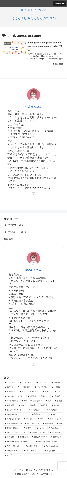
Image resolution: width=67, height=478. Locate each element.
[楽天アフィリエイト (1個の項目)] (15, 410)
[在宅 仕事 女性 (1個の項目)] (14, 446)
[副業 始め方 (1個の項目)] (55, 433)
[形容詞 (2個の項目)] (58, 401)
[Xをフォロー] (33, 194)
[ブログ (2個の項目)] (23, 405)
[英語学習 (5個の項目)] (10, 387)
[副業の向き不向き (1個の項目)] (40, 437)
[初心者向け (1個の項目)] (40, 415)
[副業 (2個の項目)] (34, 405)
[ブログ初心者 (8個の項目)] (27, 383)
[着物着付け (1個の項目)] (48, 424)
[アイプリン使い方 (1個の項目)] (13, 419)
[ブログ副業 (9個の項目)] (11, 383)
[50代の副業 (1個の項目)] (36, 410)
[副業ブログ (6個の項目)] (42, 383)
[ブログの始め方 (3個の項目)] (12, 401)
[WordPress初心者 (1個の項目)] (52, 446)
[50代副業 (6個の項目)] (56, 383)
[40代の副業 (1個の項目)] (54, 410)
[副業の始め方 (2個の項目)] (36, 401)
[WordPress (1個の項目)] (55, 428)
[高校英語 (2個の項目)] (57, 405)
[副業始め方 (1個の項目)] (23, 437)
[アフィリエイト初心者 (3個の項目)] (30, 392)
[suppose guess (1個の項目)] (55, 419)
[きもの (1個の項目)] (56, 415)
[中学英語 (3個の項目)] (57, 396)
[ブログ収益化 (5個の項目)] (42, 387)
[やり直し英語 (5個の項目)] (25, 387)
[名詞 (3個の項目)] (58, 392)
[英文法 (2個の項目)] (44, 405)
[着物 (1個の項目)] (59, 424)
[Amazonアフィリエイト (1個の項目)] (17, 415)
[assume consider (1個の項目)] (32, 424)
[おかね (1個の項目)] (41, 428)
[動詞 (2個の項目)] (49, 401)
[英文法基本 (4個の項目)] (11, 392)
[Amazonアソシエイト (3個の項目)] (15, 396)
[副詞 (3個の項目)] (45, 396)
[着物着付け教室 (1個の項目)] (13, 428)
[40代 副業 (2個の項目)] (10, 405)
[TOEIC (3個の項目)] (47, 392)
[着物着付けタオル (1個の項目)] (38, 433)
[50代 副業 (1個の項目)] (10, 437)
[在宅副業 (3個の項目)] (33, 396)
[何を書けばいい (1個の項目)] (53, 451)
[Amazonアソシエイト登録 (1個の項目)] (49, 442)
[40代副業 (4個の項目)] (56, 387)
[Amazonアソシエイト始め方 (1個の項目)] (19, 442)
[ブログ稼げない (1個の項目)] (33, 451)
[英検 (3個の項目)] (24, 401)
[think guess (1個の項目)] (30, 419)
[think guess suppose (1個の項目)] (13, 424)
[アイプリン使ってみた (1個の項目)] (33, 455)
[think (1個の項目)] (41, 419)
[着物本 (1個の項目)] (29, 428)
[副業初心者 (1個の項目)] (56, 437)
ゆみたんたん (33, 106)
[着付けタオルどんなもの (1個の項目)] (16, 433)
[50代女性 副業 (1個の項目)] (13, 451)
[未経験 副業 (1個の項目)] (33, 446)
